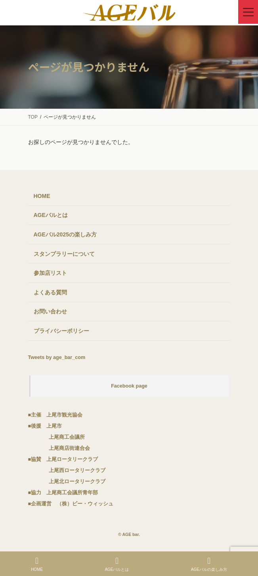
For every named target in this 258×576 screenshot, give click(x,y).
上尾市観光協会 (64, 415)
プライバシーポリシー (61, 331)
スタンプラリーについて (64, 254)
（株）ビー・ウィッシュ (85, 504)
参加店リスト (50, 273)
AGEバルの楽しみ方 (209, 564)
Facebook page (129, 386)
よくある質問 (50, 292)
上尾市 (54, 426)
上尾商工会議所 (67, 437)
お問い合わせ (50, 311)
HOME (42, 196)
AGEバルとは (51, 215)
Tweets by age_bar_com (57, 357)
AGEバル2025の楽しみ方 (65, 234)
